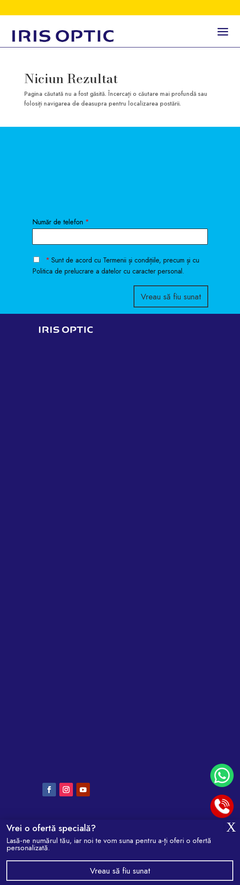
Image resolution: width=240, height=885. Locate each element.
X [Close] (231, 827)
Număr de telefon (60, 222)
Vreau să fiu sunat (171, 296)
